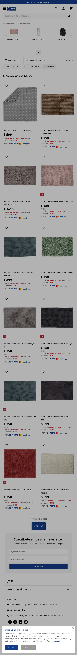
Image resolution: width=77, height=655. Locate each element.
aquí (58, 641)
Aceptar (11, 647)
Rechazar (28, 647)
